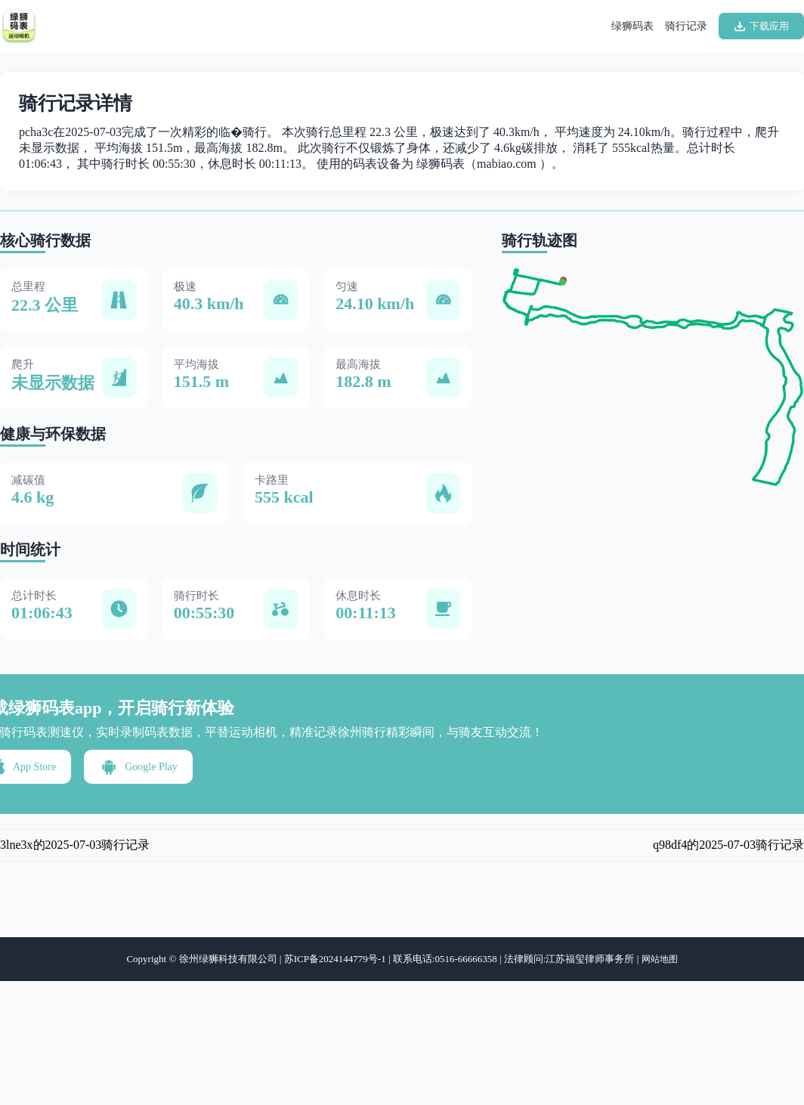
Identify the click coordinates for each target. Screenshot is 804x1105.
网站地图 (660, 959)
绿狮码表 (632, 26)
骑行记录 (686, 26)
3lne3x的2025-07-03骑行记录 (75, 844)
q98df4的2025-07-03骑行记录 (728, 844)
